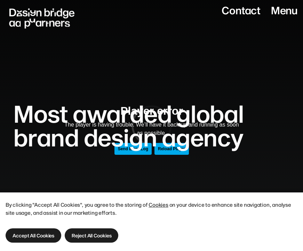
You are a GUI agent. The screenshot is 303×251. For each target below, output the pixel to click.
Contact (241, 10)
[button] (33, 235)
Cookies (158, 204)
